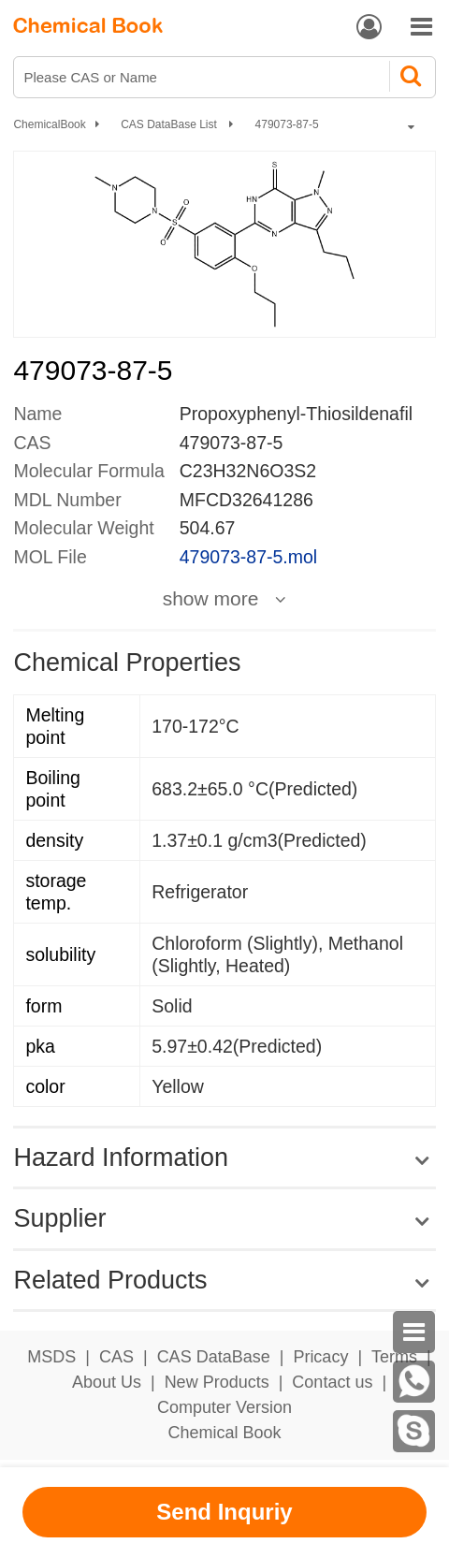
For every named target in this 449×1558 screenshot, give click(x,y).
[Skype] (414, 1431)
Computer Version (224, 1407)
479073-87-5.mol (248, 556)
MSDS (51, 1356)
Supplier (59, 1218)
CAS (116, 1356)
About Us (106, 1382)
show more (211, 599)
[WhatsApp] (414, 1382)
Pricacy (320, 1356)
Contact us (332, 1382)
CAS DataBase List (170, 124)
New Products (217, 1382)
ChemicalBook (49, 124)
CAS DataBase (213, 1356)
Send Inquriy (224, 1511)
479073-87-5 (287, 124)
